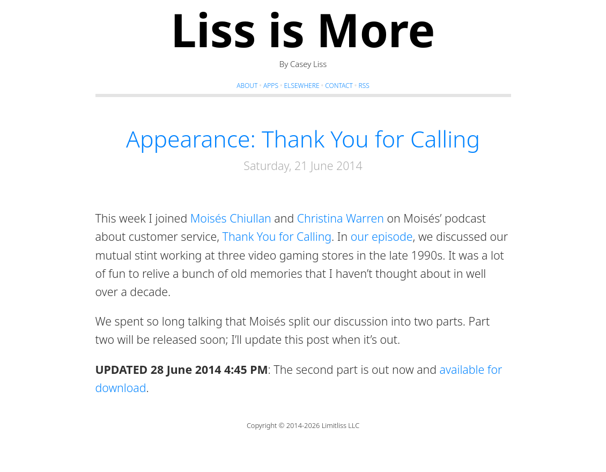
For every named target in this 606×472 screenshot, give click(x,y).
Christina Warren (340, 218)
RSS (363, 85)
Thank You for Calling (277, 236)
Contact (339, 85)
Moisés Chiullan (230, 218)
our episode (382, 236)
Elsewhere (302, 85)
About (247, 85)
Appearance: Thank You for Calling (303, 138)
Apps (270, 85)
